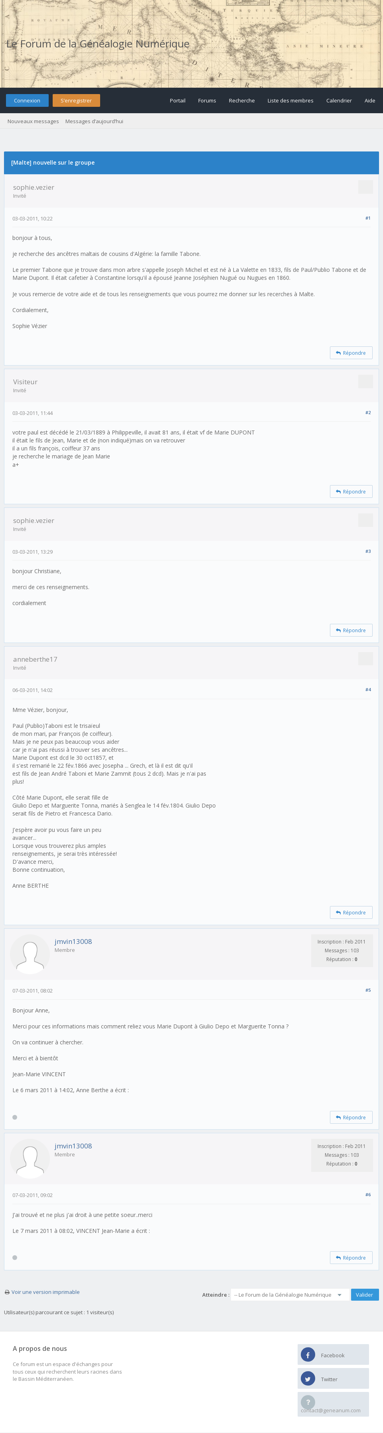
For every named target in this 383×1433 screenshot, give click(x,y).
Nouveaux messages (33, 121)
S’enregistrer (76, 100)
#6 (368, 1194)
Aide (370, 100)
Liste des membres (291, 100)
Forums (207, 100)
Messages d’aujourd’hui (94, 121)
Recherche (242, 100)
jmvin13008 (73, 941)
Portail (178, 100)
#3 (368, 551)
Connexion (27, 100)
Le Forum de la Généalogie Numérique (98, 43)
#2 (368, 412)
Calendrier (339, 100)
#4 (368, 689)
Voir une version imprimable (46, 1291)
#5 (368, 990)
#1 (368, 218)
